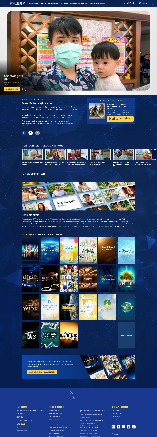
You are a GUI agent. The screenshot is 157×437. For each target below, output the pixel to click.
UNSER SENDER (34, 3)
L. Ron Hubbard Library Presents (57, 426)
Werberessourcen (22, 429)
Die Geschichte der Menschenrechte (90, 434)
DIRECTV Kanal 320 (117, 408)
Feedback (116, 432)
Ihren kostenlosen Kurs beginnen (119, 119)
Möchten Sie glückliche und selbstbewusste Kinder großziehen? (118, 106)
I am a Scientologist (54, 431)
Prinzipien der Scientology (56, 423)
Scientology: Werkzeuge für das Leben (91, 413)
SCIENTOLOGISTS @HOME (33, 99)
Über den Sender (21, 411)
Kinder (24, 115)
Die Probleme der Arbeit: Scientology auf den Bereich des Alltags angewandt (93, 409)
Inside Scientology (53, 408)
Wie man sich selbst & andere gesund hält (92, 418)
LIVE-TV (59, 3)
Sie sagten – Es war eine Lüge (88, 431)
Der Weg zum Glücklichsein (88, 421)
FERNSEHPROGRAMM (70, 3)
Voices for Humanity (54, 417)
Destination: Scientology (55, 411)
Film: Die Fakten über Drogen (88, 428)
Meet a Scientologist (54, 414)
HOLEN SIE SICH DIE (97, 3)
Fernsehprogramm (24, 419)
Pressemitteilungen (22, 426)
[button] (154, 154)
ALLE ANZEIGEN (126, 335)
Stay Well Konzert (85, 416)
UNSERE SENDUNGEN (48, 3)
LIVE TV (20, 415)
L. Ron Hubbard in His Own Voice (58, 420)
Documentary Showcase (55, 434)
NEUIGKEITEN (82, 3)
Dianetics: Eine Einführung (56, 429)
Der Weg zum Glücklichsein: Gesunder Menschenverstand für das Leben (91, 424)
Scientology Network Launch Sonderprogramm (31, 408)
